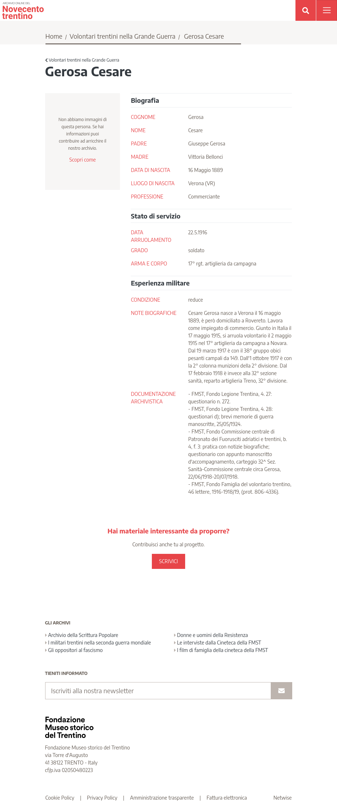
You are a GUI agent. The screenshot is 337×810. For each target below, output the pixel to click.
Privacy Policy (102, 798)
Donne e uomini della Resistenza (211, 635)
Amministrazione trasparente (162, 798)
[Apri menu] (326, 10)
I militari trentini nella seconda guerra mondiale (98, 642)
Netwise (283, 798)
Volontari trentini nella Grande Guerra (122, 36)
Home (54, 36)
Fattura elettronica (227, 798)
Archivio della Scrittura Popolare (82, 635)
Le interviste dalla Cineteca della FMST (217, 642)
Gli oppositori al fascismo (74, 650)
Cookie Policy (59, 798)
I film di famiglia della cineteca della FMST (221, 650)
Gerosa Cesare (204, 36)
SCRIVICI (168, 561)
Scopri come (82, 160)
